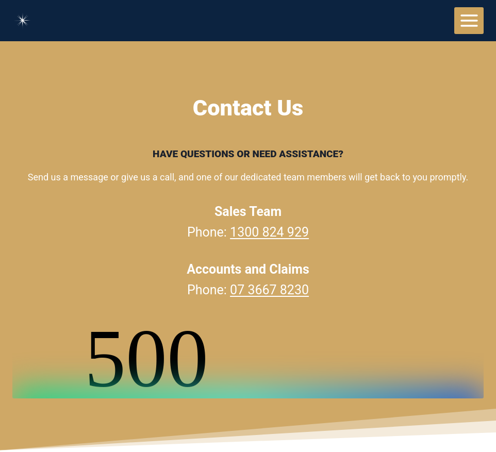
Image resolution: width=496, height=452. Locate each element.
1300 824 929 (269, 232)
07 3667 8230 (269, 289)
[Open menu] (469, 20)
